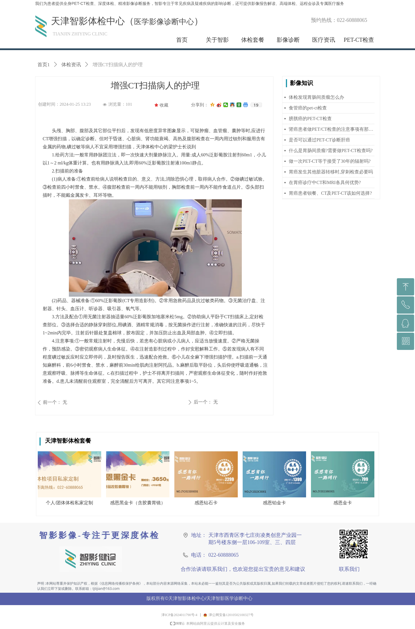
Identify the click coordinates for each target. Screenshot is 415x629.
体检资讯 (71, 64)
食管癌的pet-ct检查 (308, 107)
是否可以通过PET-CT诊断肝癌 (319, 139)
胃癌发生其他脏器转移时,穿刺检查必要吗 (331, 171)
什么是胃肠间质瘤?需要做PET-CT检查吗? (331, 150)
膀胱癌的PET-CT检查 (310, 118)
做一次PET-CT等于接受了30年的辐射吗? (330, 161)
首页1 (43, 64)
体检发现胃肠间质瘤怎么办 (316, 97)
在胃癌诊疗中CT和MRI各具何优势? (325, 182)
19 (255, 105)
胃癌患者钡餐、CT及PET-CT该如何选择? (330, 193)
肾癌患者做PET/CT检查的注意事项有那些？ (331, 129)
